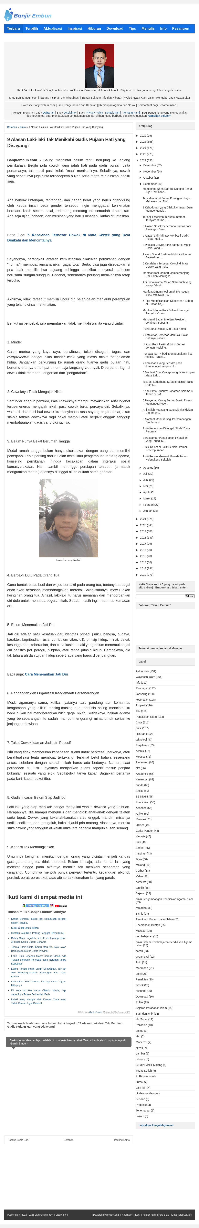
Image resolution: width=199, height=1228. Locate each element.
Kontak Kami (113, 112)
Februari (148, 504)
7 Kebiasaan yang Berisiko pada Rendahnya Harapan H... (162, 365)
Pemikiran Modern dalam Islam (155, 919)
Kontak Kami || (150, 1214)
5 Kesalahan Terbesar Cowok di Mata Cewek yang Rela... (165, 265)
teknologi (141, 739)
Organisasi (142, 956)
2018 (143, 537)
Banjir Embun (95, 1012)
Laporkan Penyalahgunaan (156, 1125)
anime (139, 1030)
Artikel (139, 813)
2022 (143, 160)
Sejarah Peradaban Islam (151, 1008)
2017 (143, 543)
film (138, 768)
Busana (140, 1099)
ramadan (141, 908)
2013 (143, 568)
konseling (141, 694)
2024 (143, 148)
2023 (143, 154)
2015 (143, 556)
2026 (143, 135)
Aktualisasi (142, 671)
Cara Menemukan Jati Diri (46, 674)
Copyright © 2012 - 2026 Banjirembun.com (30, 1214)
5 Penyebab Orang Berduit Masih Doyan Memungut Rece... (167, 402)
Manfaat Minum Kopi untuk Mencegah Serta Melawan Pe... (166, 293)
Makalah (141, 930)
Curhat (140, 870)
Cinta (139, 722)
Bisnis (139, 913)
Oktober (148, 177)
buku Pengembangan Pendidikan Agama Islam (164, 899)
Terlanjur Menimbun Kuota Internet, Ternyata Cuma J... (164, 218)
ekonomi (141, 990)
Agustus (148, 467)
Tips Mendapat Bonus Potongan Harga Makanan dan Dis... (166, 200)
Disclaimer (70, 112)
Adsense (141, 807)
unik (138, 842)
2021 (143, 518)
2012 (143, 574)
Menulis (140, 836)
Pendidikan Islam (146, 716)
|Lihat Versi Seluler (180, 1214)
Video (139, 876)
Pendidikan (142, 802)
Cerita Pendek (144, 830)
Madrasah (142, 968)
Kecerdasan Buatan (148, 925)
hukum (140, 1116)
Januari (148, 510)
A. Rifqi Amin (144, 1076)
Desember (150, 165)
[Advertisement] (96, 934)
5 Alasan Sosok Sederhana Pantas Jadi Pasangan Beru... (167, 228)
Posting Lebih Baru (18, 1139)
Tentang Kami (131, 112)
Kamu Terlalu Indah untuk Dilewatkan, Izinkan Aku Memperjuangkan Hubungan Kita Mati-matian (38, 972)
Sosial (139, 790)
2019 (143, 531)
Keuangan (142, 779)
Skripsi (140, 847)
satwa (139, 951)
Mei (145, 486)
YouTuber (142, 1019)
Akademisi (142, 773)
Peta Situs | (164, 1214)
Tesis (139, 859)
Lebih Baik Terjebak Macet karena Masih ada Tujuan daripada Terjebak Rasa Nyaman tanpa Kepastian (38, 959)
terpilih (140, 887)
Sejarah (140, 893)
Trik (138, 711)
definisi (140, 751)
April (146, 492)
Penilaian (141, 1025)
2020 (143, 525)
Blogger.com (113, 1214)
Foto (138, 962)
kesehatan (142, 699)
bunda (139, 785)
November (150, 171)
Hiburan (140, 733)
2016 (143, 550)
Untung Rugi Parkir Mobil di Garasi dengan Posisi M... (164, 346)
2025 (143, 141)
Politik (139, 1002)
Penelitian (142, 979)
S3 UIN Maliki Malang (149, 1064)
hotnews (141, 882)
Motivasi (141, 819)
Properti (140, 705)
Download (142, 996)
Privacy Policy (94, 112)
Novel (139, 1047)
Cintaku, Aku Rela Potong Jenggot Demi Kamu (37, 933)
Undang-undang (145, 1093)
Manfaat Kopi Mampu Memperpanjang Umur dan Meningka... (166, 274)
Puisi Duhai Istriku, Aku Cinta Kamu (164, 328)
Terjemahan (143, 1110)
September (150, 183)
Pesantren (142, 762)
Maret (147, 498)
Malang (140, 864)
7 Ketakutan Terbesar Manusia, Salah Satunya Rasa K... (165, 336)
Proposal (141, 1104)
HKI (138, 1036)
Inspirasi (141, 853)
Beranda (68, 1139)
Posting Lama (122, 1139)
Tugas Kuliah (144, 1070)
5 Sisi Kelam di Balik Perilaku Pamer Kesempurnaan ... (165, 448)
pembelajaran (144, 936)
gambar (140, 1053)
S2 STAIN (142, 796)
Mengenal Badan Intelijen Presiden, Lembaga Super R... (164, 321)
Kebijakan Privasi (131, 1214)
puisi (138, 728)
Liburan (140, 1059)
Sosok (139, 985)
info (138, 682)
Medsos (140, 756)
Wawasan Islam (145, 676)
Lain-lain (141, 1087)
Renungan (142, 688)
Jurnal (139, 1082)
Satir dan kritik (144, 1013)
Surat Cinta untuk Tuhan (25, 927)
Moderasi (141, 1042)
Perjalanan (142, 745)
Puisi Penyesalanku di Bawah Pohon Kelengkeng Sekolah (165, 458)
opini (139, 973)
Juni (146, 480)
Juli (145, 473)
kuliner (140, 825)
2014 (143, 562)
